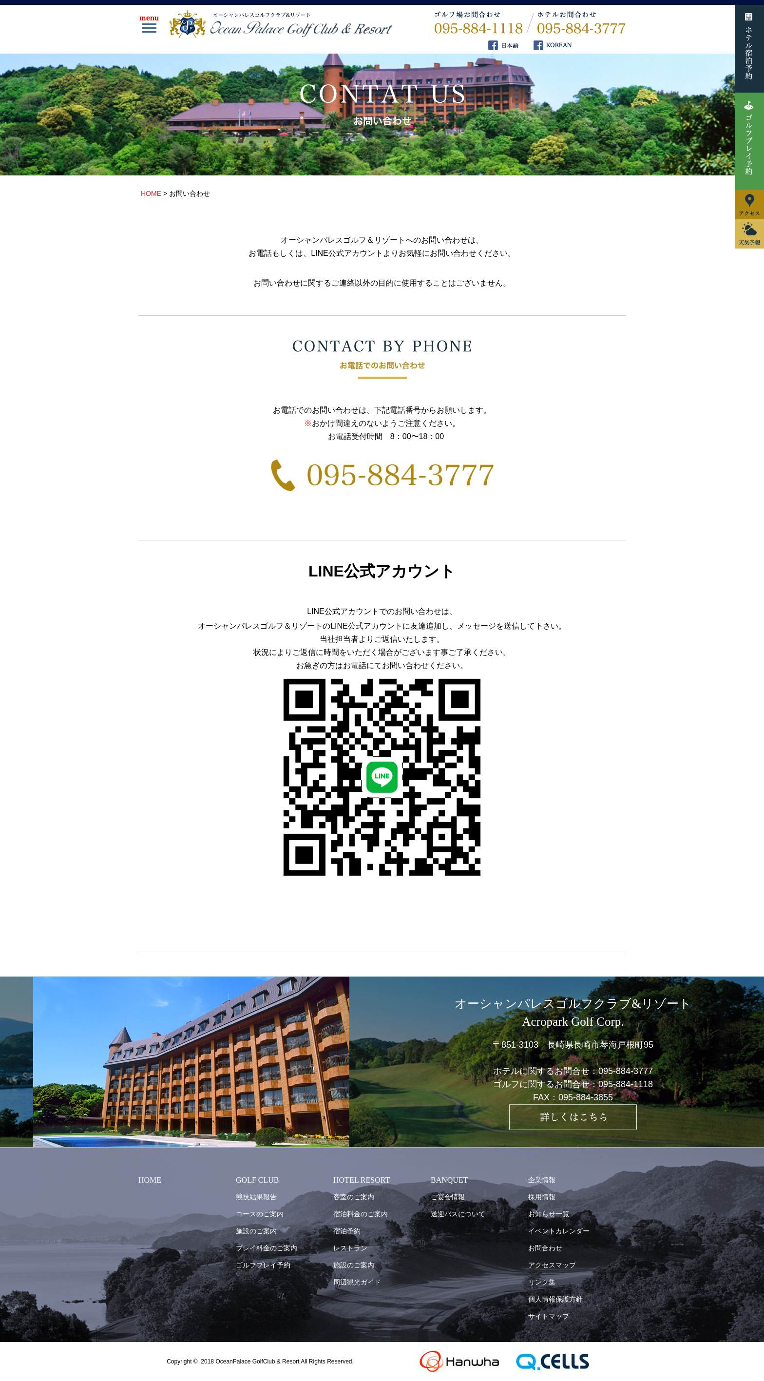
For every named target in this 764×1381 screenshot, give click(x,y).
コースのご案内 (260, 1214)
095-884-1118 (625, 1084)
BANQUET (449, 1180)
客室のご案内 (353, 1197)
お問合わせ (545, 1248)
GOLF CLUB (257, 1180)
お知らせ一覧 (548, 1214)
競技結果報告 (256, 1197)
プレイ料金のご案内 (266, 1248)
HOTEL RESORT (361, 1180)
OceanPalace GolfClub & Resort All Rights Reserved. (284, 1361)
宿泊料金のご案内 (360, 1214)
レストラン (350, 1248)
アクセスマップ (552, 1265)
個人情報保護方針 (555, 1299)
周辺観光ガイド (357, 1282)
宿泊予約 (347, 1231)
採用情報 (541, 1197)
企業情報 (541, 1180)
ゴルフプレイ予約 (263, 1265)
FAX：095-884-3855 (573, 1097)
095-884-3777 (625, 1071)
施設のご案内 (256, 1231)
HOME (149, 1180)
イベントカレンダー (559, 1231)
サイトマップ (548, 1316)
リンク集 (541, 1282)
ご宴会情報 (448, 1197)
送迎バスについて (458, 1214)
